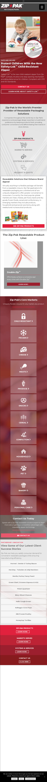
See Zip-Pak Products (23, 226)
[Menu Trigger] (42, 7)
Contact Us (23, 87)
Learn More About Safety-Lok (23, 91)
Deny (21, 779)
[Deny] (45, 777)
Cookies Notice (30, 779)
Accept (14, 779)
